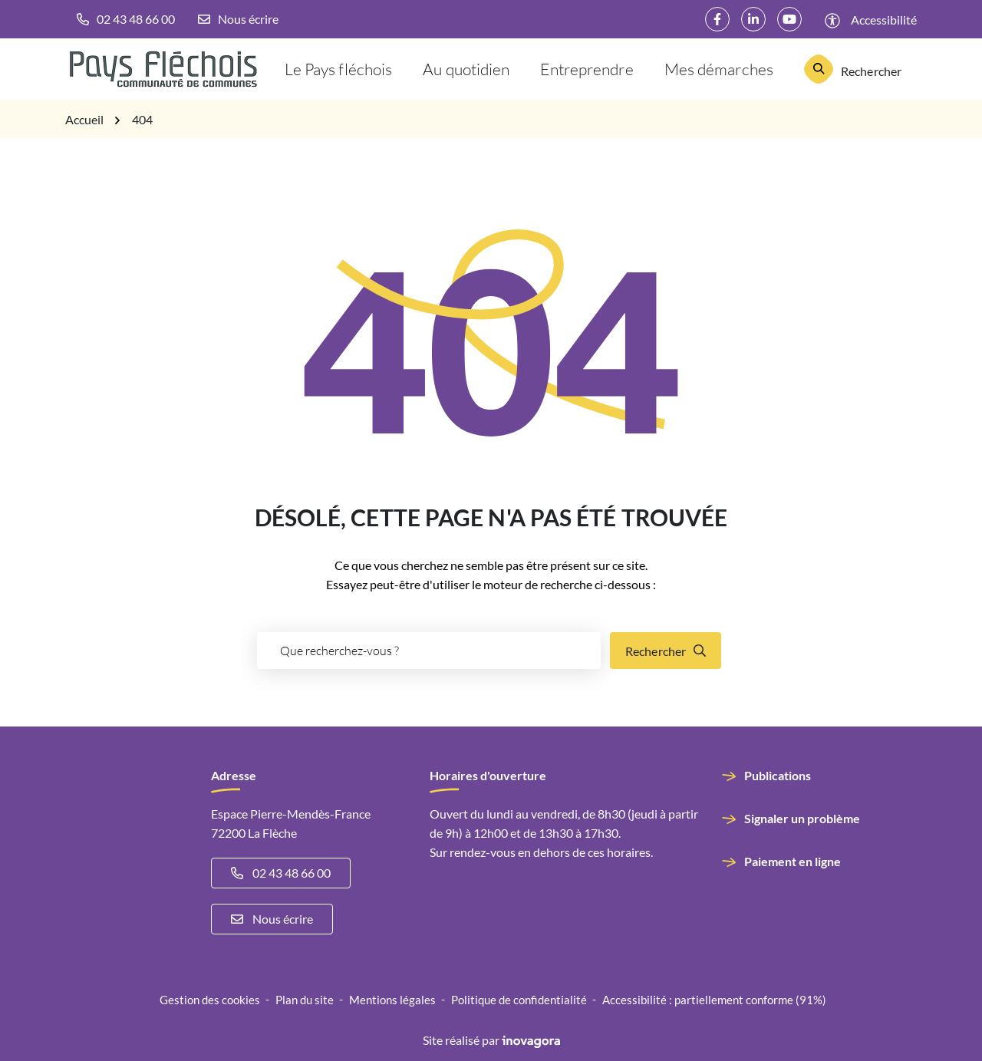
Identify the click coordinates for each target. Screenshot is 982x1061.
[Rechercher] (853, 69)
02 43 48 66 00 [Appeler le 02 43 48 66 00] (281, 872)
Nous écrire (272, 918)
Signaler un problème (802, 818)
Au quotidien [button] (466, 68)
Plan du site (304, 1000)
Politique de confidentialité (519, 1000)
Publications (777, 775)
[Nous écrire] (238, 19)
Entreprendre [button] (586, 68)
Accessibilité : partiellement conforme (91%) (714, 1000)
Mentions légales (392, 1000)
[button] (125, 19)
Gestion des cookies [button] (210, 1000)
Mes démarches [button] (718, 68)
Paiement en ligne (792, 861)
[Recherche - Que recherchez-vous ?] (429, 650)
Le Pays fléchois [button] (339, 68)
